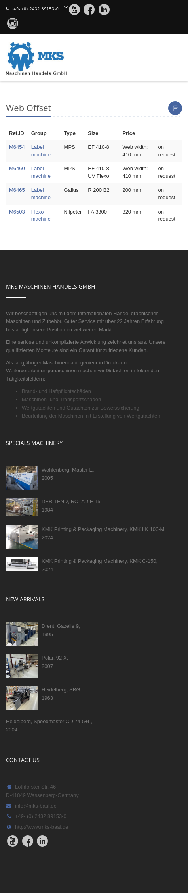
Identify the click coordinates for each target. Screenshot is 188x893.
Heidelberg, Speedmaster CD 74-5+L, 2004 (49, 725)
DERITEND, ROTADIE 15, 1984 (72, 505)
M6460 (17, 168)
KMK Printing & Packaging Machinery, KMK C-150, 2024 (100, 565)
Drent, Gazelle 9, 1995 (61, 630)
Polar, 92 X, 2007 (55, 662)
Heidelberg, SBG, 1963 (62, 694)
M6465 (17, 190)
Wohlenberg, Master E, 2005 (68, 474)
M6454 (17, 147)
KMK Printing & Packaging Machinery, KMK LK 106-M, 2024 (104, 533)
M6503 (17, 212)
